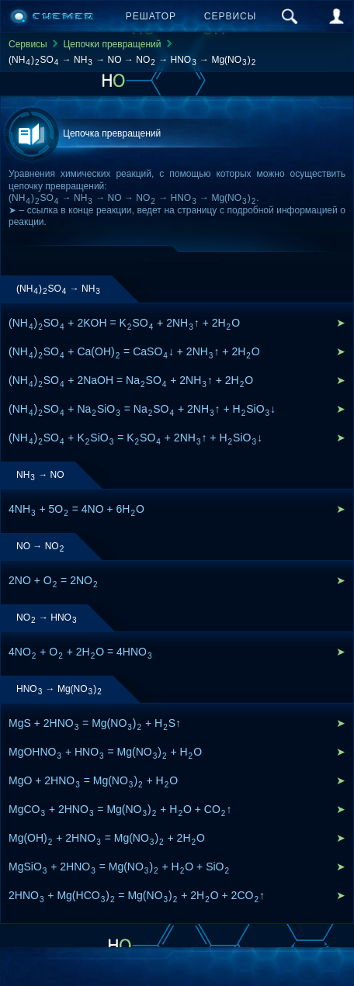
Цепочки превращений (112, 44)
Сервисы (230, 16)
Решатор (151, 16)
